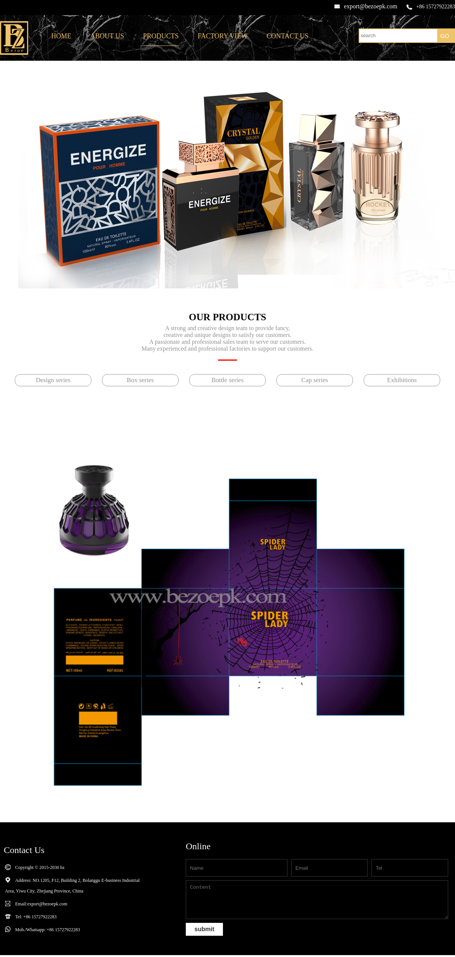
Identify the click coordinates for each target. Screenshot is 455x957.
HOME (61, 36)
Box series (140, 380)
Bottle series (228, 380)
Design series (53, 380)
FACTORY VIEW (223, 36)
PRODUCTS (161, 36)
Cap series (314, 380)
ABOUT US (107, 36)
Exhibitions (402, 380)
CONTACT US (288, 36)
